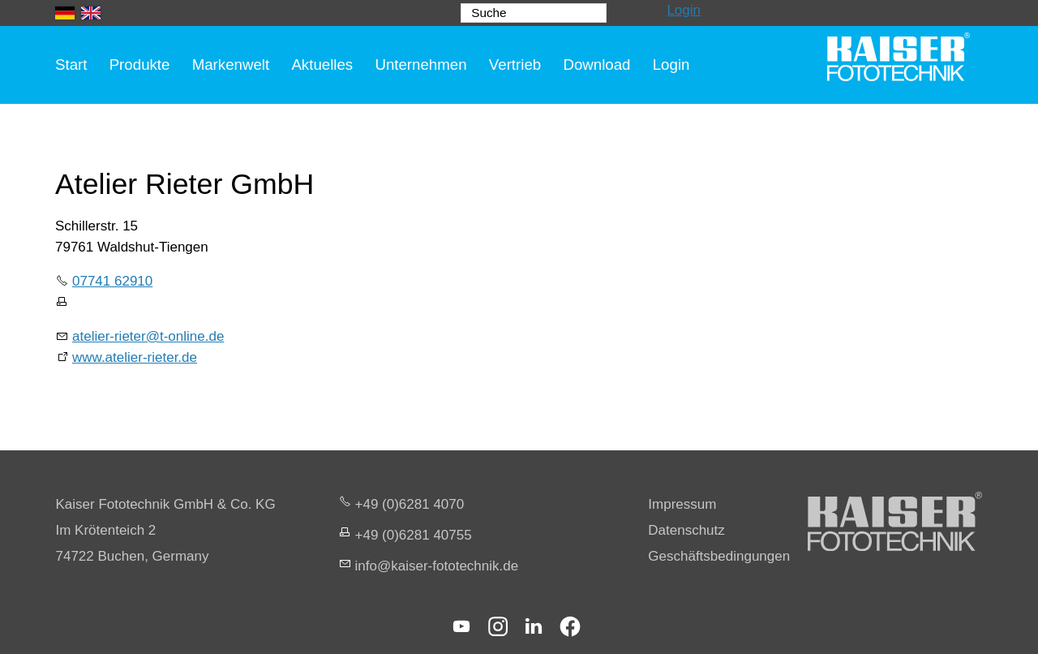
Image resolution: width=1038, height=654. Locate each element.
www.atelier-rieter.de (134, 357)
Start (71, 64)
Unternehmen (420, 64)
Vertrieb (515, 64)
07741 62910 (112, 281)
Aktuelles (322, 64)
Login (684, 10)
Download (596, 64)
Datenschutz (686, 530)
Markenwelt (231, 64)
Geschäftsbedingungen (719, 556)
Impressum (682, 504)
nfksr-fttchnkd (437, 566)
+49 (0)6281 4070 (410, 504)
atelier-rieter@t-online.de (148, 336)
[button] (461, 626)
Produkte (139, 64)
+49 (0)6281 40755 (413, 535)
